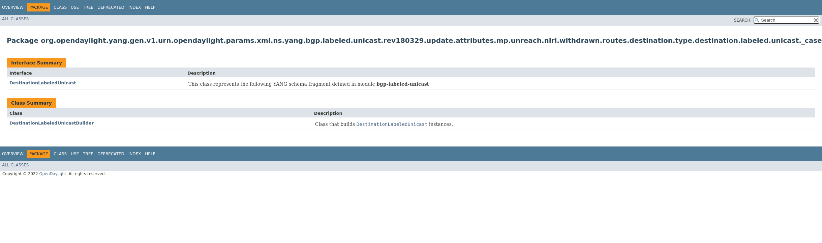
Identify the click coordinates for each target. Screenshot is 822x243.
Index (134, 7)
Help (150, 7)
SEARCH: (743, 20)
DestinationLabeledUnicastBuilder (51, 123)
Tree (88, 7)
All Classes (15, 19)
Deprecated (110, 7)
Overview (13, 7)
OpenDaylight (52, 173)
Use (75, 7)
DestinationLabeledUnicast (42, 82)
